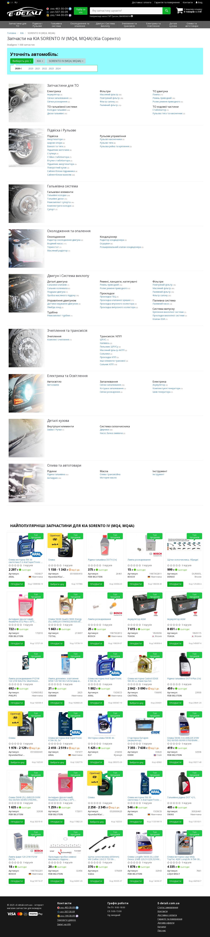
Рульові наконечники (111, 139)
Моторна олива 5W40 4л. (101, 738)
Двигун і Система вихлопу (68, 276)
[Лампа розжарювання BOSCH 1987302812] (105, 603)
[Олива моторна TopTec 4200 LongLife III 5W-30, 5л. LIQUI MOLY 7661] (184, 842)
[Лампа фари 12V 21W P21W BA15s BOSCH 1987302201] (26, 841)
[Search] (166, 10)
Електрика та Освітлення (67, 376)
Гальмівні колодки (57, 195)
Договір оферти (166, 922)
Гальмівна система (62, 186)
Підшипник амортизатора (61, 164)
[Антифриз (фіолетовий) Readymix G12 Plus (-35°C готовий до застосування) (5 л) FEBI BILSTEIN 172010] (25, 605)
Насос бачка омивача (111, 433)
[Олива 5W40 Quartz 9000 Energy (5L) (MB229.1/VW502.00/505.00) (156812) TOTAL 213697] (65, 604)
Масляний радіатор (57, 250)
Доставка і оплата (141, 2)
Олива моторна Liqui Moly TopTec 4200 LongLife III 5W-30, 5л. (183, 858)
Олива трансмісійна (110, 474)
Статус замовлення (168, 907)
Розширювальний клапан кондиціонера (120, 247)
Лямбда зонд (54, 307)
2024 (58, 68)
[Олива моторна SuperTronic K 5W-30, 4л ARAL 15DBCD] (105, 664)
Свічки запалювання (58, 98)
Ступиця (51, 153)
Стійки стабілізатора (58, 156)
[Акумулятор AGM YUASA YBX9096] (145, 604)
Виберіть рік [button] (21, 61)
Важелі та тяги (55, 146)
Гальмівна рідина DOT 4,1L (181, 797)
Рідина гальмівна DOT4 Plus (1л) (184, 678)
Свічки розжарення (57, 101)
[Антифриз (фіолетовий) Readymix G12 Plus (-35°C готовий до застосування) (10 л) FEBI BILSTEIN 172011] (65, 782)
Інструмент (158, 474)
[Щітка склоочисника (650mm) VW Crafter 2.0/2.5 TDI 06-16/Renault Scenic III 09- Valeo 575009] (105, 842)
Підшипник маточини (58, 149)
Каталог (162, 926)
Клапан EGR (159, 319)
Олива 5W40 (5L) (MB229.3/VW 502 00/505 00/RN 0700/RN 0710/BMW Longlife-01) (24, 798)
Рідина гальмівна (56, 474)
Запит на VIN (64, 924)
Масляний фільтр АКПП (112, 350)
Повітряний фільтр (110, 98)
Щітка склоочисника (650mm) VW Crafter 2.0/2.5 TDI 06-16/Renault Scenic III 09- (103, 858)
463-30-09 (57, 8)
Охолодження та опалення (69, 231)
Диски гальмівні (55, 113)
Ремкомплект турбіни (59, 315)
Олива (51, 559)
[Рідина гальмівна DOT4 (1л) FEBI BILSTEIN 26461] (105, 545)
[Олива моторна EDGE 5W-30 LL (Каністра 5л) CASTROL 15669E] (145, 663)
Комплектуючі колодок (59, 205)
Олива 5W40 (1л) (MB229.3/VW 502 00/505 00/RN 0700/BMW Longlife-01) (183, 739)
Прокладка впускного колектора (117, 303)
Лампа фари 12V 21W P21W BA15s (23, 858)
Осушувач (105, 243)
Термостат (53, 247)
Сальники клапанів (57, 284)
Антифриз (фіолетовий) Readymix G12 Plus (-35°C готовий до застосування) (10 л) (65, 798)
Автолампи (53, 384)
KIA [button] (40, 61)
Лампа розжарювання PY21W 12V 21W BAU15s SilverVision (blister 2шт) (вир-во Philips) (24, 679)
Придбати (17, 584)
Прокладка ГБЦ (108, 296)
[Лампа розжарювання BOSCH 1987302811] (145, 544)
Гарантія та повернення (167, 2)
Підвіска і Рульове (61, 130)
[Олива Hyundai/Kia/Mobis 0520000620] (105, 783)
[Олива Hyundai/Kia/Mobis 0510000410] (65, 545)
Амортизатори (55, 139)
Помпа (156, 94)
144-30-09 (57, 15)
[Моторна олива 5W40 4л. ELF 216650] (105, 723)
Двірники (105, 429)
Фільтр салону (107, 101)
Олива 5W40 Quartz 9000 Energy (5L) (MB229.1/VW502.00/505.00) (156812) (65, 620)
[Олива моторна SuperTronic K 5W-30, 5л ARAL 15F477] (65, 723)
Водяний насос (55, 243)
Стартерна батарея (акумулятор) (138, 739)
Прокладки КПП (108, 357)
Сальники (105, 353)
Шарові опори (55, 142)
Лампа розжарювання (139, 559)
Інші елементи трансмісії (113, 360)
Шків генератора (162, 391)
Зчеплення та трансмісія (67, 330)
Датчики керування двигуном (63, 303)
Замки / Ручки (54, 429)
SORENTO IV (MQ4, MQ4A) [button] (66, 61)
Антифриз (52, 477)
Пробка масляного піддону (61, 295)
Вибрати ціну (57, 584)
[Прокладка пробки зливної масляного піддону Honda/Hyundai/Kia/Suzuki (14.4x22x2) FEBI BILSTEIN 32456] (65, 842)
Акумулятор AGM (137, 619)
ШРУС (103, 339)
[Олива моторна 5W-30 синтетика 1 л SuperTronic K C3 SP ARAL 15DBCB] (145, 783)
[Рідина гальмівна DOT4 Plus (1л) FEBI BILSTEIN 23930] (184, 664)
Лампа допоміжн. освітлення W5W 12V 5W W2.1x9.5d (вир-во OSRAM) (64, 679)
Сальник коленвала (57, 288)
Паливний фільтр (109, 105)
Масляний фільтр (109, 94)
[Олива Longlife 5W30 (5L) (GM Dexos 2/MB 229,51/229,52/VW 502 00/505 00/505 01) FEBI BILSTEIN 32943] (144, 842)
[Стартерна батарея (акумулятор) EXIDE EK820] (145, 722)
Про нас (162, 930)
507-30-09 (57, 12)
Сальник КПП (107, 364)
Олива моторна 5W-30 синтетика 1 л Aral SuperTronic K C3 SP (144, 798)
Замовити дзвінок (66, 920)
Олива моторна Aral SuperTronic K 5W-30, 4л (105, 679)
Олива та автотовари (64, 465)
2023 (51, 68)
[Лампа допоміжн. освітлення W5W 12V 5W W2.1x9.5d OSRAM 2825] (65, 664)
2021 (37, 68)
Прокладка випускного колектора (118, 307)
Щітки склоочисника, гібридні (182, 559)
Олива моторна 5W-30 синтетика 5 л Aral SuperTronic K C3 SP (25, 560)
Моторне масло (108, 477)
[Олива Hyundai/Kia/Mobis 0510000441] (25, 723)
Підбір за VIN (80, 11)
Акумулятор (53, 94)
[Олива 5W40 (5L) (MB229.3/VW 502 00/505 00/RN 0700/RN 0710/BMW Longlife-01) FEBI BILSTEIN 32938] (26, 781)
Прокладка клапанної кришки (115, 300)
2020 (30, 68)
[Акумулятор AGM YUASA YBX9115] (184, 604)
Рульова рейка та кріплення (115, 146)
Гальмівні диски (55, 198)
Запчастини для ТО (63, 85)
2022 (44, 68)
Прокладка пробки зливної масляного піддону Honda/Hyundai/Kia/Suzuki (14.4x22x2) (62, 858)
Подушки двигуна (56, 291)
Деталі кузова (58, 420)
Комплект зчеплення (58, 339)
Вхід (199, 2)
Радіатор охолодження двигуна (64, 239)
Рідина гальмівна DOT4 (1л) (102, 559)
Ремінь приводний (162, 98)
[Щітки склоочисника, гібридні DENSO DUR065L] (184, 544)
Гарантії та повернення (170, 918)
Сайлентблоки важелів (59, 174)
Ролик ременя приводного (167, 101)
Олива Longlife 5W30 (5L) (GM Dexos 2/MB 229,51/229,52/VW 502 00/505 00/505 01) (143, 858)
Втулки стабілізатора (58, 160)
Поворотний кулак (57, 167)
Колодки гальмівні (57, 109)
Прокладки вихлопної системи (169, 315)
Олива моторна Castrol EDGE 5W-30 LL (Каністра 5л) (143, 679)
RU (16, 2)
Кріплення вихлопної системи (168, 311)
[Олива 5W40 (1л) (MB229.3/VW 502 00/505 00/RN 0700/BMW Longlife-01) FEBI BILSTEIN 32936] (184, 723)
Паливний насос (161, 303)
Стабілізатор (160, 109)
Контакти (188, 2)
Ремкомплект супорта (59, 202)
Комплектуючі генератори (167, 388)
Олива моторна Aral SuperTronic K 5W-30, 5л (65, 739)
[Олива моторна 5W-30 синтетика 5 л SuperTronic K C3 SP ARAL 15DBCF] (26, 545)
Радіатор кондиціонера (112, 239)
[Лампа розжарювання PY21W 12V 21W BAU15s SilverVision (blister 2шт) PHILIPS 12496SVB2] (26, 664)
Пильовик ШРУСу (109, 346)
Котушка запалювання (112, 388)
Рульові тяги (107, 142)
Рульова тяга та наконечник (168, 113)
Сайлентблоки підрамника (61, 171)
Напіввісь (105, 343)
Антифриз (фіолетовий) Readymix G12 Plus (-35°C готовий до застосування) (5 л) (25, 620)
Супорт (51, 209)
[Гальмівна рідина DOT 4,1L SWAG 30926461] (184, 783)
